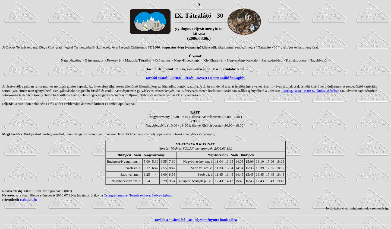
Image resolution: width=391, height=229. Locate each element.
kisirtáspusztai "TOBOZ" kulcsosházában (310, 91)
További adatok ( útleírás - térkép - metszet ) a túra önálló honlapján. (195, 78)
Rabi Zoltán (28, 200)
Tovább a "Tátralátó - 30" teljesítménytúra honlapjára (195, 220)
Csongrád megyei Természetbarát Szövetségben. (138, 195)
